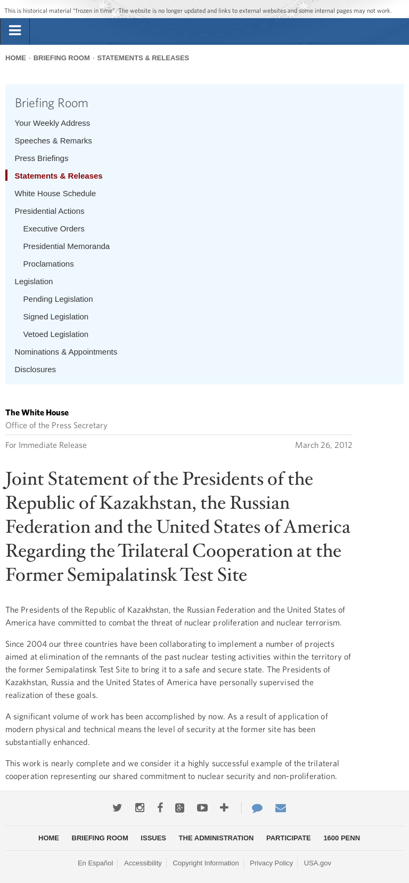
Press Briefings (42, 158)
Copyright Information (206, 863)
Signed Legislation (56, 316)
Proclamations (48, 263)
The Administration (216, 838)
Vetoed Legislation (56, 334)
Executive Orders (54, 228)
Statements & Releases (143, 58)
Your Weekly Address (53, 122)
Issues (153, 838)
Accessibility (143, 863)
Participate (288, 838)
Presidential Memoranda (66, 246)
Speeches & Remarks (53, 140)
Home (15, 58)
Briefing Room (62, 58)
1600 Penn (341, 838)
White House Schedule (55, 193)
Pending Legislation (58, 298)
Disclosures (35, 369)
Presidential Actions (50, 210)
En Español (95, 863)
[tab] (15, 31)
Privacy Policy (271, 863)
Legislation (34, 281)
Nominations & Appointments (66, 351)
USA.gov (317, 863)
